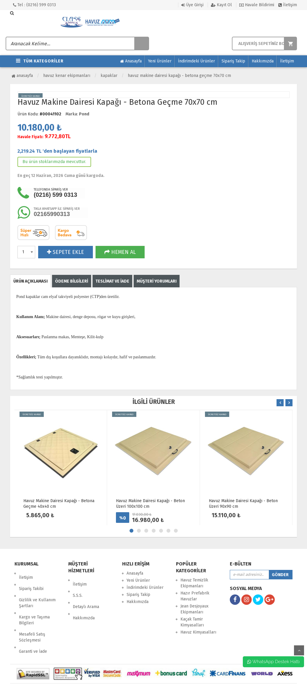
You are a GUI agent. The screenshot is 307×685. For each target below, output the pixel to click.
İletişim (287, 4)
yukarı (299, 650)
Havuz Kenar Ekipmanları (66, 75)
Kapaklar (109, 75)
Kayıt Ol (221, 4)
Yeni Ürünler (160, 61)
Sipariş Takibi (31, 580)
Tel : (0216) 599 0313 (34, 4)
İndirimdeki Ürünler (196, 61)
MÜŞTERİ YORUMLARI (157, 281)
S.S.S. (78, 587)
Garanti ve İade (33, 626)
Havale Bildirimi (256, 4)
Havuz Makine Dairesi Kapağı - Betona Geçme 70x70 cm (179, 75)
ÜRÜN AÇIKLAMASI (30, 281)
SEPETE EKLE (65, 252)
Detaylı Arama (86, 594)
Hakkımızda (263, 61)
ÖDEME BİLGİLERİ (71, 281)
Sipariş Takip (233, 61)
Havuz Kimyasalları (198, 632)
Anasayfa (131, 61)
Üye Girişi (192, 4)
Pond (84, 114)
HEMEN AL (120, 252)
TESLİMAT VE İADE (112, 281)
